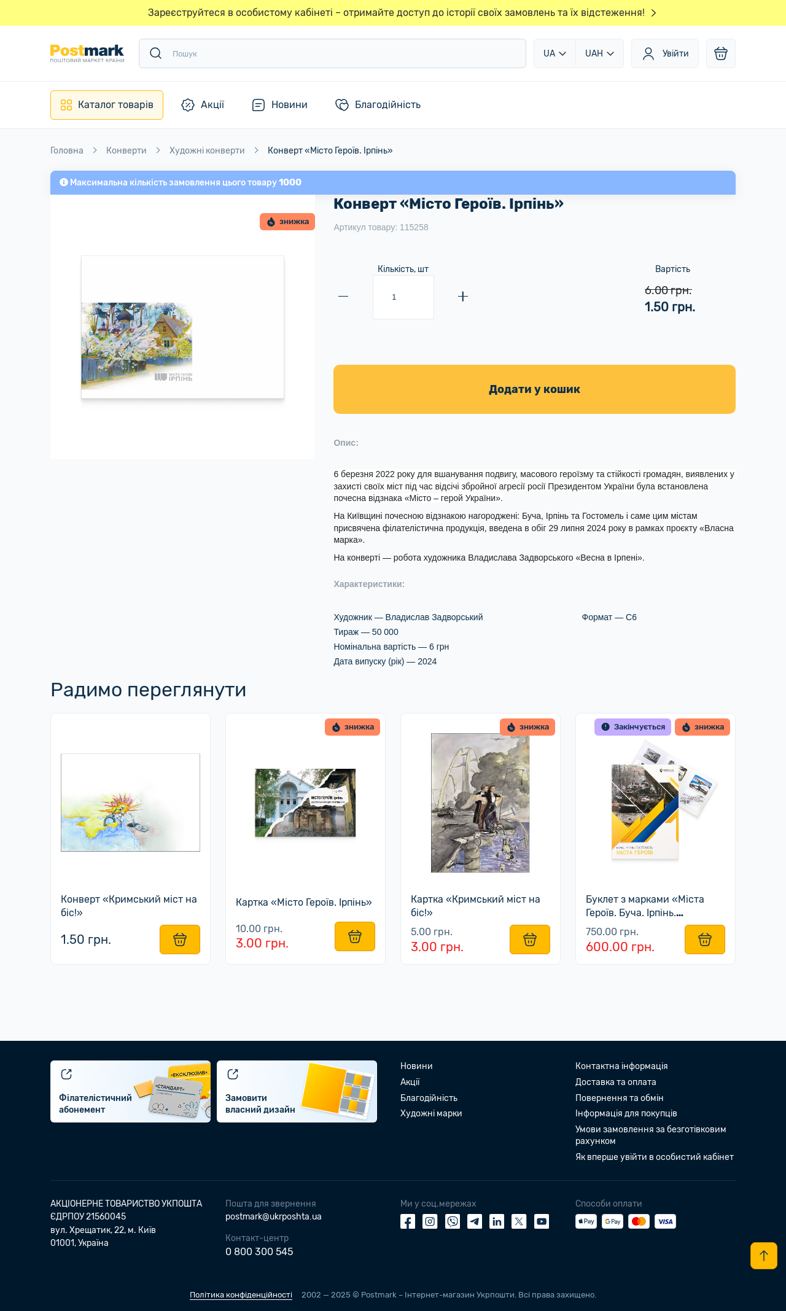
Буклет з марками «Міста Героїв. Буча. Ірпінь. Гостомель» (646, 913)
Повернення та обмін (619, 1098)
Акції (409, 1082)
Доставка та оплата (615, 1082)
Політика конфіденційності (241, 1294)
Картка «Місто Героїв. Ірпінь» (305, 903)
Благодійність (428, 1098)
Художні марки (431, 1114)
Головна (67, 151)
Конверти (126, 151)
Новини (416, 1067)
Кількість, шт (403, 269)
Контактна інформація (621, 1067)
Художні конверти (207, 151)
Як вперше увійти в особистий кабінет (654, 1157)
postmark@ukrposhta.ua (273, 1217)
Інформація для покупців (626, 1114)
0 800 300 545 (259, 1252)
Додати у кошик (534, 389)
